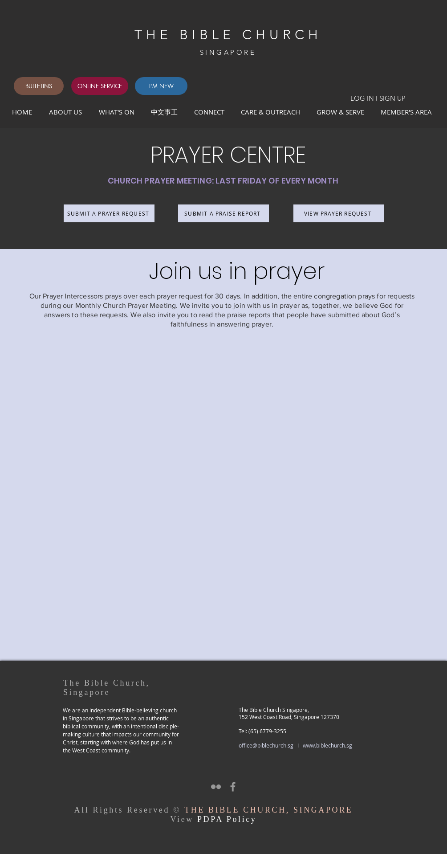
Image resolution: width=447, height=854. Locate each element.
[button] (210, 112)
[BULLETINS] (39, 86)
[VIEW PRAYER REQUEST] (338, 213)
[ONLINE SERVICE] (99, 86)
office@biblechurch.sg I (271, 745)
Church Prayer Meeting (139, 305)
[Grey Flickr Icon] (216, 786)
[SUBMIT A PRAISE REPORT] (223, 213)
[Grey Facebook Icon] (233, 786)
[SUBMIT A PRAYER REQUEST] (109, 213)
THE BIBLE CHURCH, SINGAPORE (268, 809)
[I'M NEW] (161, 86)
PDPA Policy (226, 819)
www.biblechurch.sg (327, 745)
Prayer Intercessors (73, 296)
